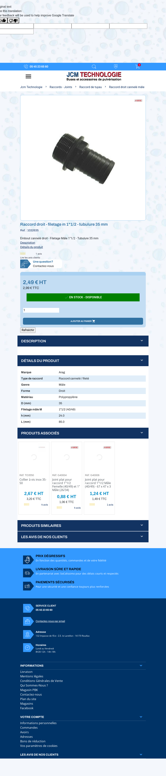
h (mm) (26, 415)
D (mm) (26, 403)
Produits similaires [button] (41, 526)
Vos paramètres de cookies (39, 746)
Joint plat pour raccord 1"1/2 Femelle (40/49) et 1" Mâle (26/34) (66, 485)
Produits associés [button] (40, 433)
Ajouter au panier (83, 321)
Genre (25, 384)
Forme (25, 390)
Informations (32, 665)
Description (27, 242)
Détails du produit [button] (40, 361)
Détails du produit (31, 247)
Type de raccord (32, 378)
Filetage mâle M (31, 409)
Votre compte (32, 716)
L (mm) (26, 421)
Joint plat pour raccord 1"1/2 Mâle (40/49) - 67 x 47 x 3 (98, 483)
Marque (26, 372)
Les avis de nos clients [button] (44, 537)
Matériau (27, 397)
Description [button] (33, 341)
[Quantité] (41, 310)
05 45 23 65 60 (39, 66)
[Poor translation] (13, 20)
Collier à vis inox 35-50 (32, 481)
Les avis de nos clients (39, 754)
